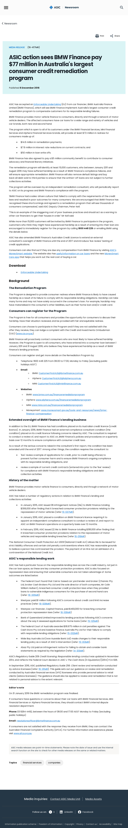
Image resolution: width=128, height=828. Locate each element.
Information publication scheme (20, 824)
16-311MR (43, 669)
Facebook (87, 811)
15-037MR (67, 512)
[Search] (122, 7)
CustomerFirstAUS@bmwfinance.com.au (61, 373)
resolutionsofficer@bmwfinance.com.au (38, 720)
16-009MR (44, 603)
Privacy (79, 824)
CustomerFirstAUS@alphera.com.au (61, 378)
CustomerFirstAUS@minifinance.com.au (59, 383)
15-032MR (72, 633)
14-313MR (78, 650)
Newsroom (10, 23)
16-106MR (66, 612)
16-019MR (80, 536)
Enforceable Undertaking (47, 104)
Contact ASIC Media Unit (65, 799)
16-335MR (33, 595)
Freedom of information (50, 824)
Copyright (69, 824)
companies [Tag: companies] (54, 762)
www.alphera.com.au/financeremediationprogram (63, 399)
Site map (118, 824)
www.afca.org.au (23, 733)
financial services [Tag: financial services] (32, 762)
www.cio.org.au (25, 333)
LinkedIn (68, 811)
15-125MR (93, 621)
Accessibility (105, 824)
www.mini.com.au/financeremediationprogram (57, 405)
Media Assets (93, 799)
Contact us (91, 824)
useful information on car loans (73, 253)
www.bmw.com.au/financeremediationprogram (59, 394)
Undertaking (34, 272)
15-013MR (84, 642)
